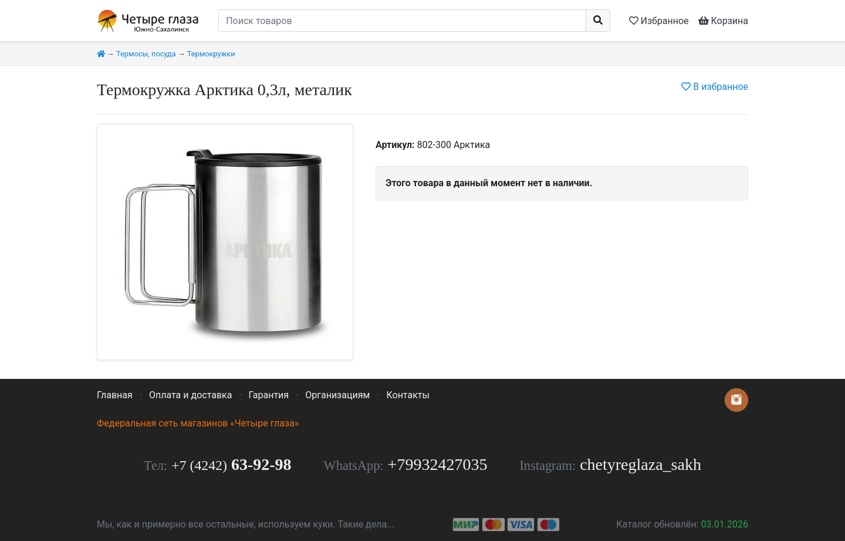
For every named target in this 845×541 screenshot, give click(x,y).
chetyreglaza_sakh (640, 464)
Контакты (407, 395)
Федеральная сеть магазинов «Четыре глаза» (198, 423)
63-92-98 (231, 464)
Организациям (337, 395)
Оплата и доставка (190, 395)
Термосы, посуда (146, 53)
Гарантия (269, 395)
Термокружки (211, 53)
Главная (115, 395)
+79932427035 (438, 464)
